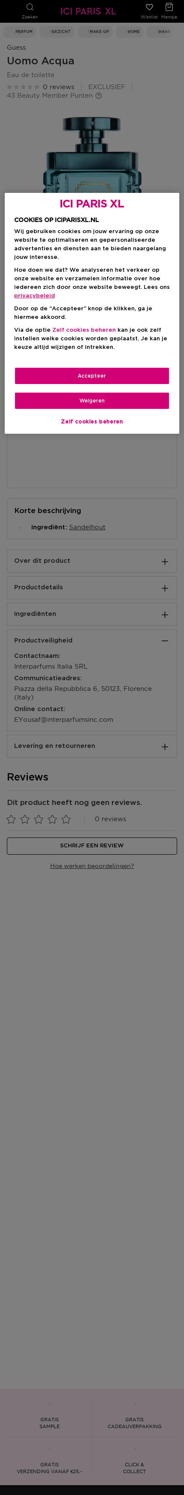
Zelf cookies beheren (84, 330)
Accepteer (92, 375)
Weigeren (92, 400)
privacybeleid (34, 296)
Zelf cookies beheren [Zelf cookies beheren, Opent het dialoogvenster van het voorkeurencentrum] (92, 421)
